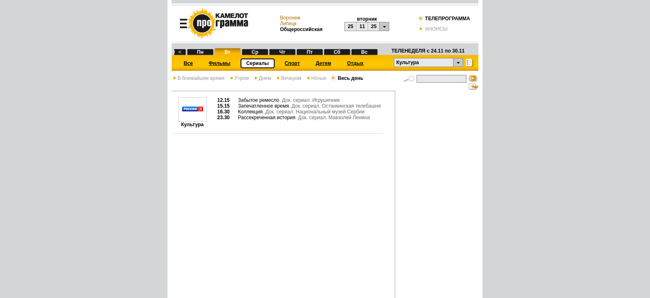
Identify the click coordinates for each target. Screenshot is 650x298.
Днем (262, 78)
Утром (239, 78)
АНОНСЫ (432, 29)
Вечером (288, 78)
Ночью (316, 78)
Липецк (288, 23)
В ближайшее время (198, 78)
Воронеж (290, 18)
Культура (192, 122)
